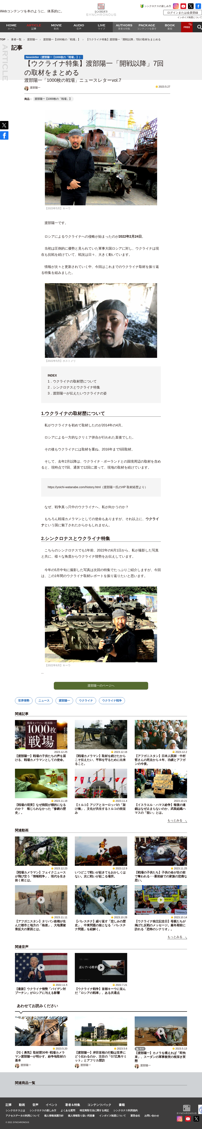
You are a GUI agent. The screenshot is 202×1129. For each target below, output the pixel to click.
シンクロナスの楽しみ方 (157, 6)
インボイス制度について (189, 17)
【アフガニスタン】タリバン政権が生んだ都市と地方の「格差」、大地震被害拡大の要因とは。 (40, 925)
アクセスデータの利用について (23, 1115)
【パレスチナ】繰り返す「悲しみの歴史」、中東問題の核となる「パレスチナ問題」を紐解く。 (100, 925)
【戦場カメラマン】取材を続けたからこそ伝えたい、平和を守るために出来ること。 (100, 759)
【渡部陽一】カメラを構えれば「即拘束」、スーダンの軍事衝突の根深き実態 (160, 1056)
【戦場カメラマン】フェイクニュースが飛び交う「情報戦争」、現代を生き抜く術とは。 (40, 876)
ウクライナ (86, 700)
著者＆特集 (72, 1104)
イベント (52, 1104)
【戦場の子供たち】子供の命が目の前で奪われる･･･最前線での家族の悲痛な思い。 (161, 876)
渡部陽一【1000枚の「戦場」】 (61, 39)
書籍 (122, 1104)
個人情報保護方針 (54, 1115)
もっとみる (174, 820)
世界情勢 (23, 700)
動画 (22, 1104)
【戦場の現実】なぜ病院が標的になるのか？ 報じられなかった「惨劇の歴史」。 (40, 808)
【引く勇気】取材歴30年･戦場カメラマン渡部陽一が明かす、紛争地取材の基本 (40, 1056)
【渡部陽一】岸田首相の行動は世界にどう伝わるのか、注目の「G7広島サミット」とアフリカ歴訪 (101, 1056)
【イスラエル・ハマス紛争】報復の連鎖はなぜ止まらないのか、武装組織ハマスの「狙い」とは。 (160, 808)
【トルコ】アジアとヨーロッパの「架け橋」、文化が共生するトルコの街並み (100, 808)
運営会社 (135, 1115)
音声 (35, 1104)
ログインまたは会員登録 (182, 12)
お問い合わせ (151, 1115)
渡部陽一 (32, 39)
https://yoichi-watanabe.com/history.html (74, 487)
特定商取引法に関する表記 (94, 1110)
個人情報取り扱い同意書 (81, 1115)
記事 (9, 1104)
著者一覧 (16, 39)
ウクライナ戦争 (112, 700)
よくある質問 (68, 1110)
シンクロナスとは (15, 1110)
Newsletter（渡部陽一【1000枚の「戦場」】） (54, 57)
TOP (2, 39)
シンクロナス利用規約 (125, 1110)
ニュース (44, 700)
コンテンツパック (99, 1104)
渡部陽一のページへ (101, 685)
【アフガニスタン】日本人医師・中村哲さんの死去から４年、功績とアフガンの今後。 (160, 759)
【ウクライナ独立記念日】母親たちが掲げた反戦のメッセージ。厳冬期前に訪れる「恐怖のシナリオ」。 (160, 925)
